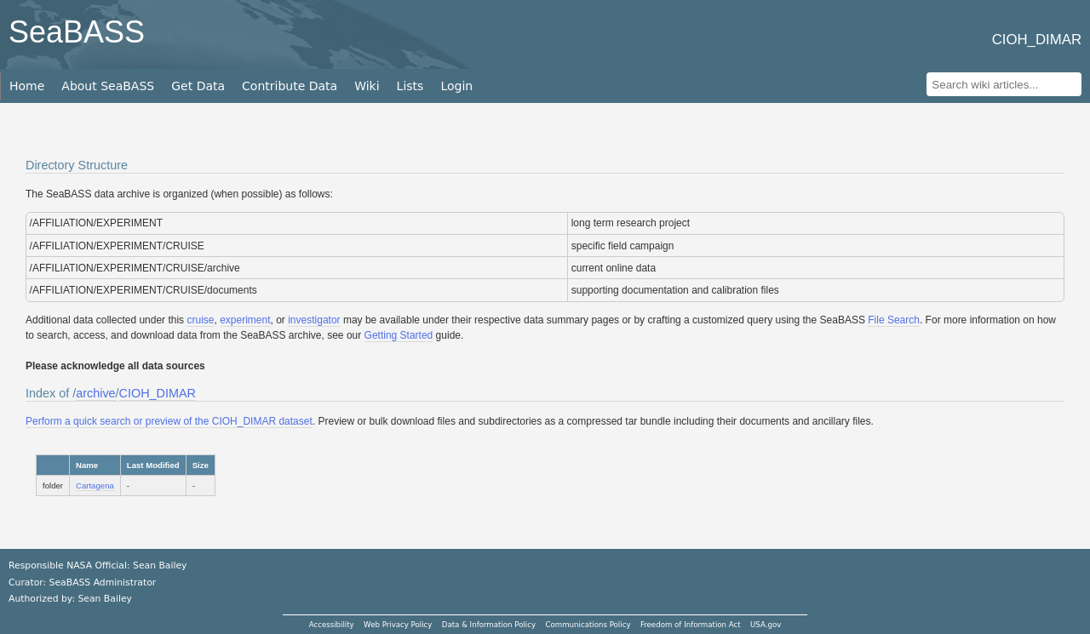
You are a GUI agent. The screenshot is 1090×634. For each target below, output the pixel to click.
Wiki (366, 86)
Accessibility (331, 624)
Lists (410, 86)
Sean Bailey (104, 598)
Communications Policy (587, 624)
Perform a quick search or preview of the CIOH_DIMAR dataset (169, 421)
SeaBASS (77, 31)
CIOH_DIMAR (157, 393)
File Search (894, 320)
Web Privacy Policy (398, 624)
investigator (314, 320)
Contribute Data (289, 86)
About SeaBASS (107, 86)
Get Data (198, 86)
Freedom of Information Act (690, 624)
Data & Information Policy (489, 624)
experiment (245, 320)
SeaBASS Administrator (103, 582)
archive (95, 393)
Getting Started (398, 335)
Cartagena (95, 485)
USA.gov (765, 624)
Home (26, 86)
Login (456, 86)
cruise (200, 320)
